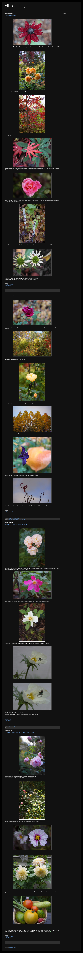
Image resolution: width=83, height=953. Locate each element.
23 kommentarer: (16, 518)
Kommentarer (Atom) (12, 947)
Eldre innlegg (57, 945)
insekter (9, 727)
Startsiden (32, 945)
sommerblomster (14, 727)
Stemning (16, 519)
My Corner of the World (9, 284)
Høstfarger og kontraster (12, 296)
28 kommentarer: (16, 726)
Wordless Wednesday (9, 512)
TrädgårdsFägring (8, 285)
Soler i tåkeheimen (10, 15)
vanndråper (23, 519)
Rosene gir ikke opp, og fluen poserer (16, 524)
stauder (14, 519)
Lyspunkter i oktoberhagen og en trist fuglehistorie (19, 732)
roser (11, 519)
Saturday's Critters (8, 719)
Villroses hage (16, 6)
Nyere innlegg (7, 945)
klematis (9, 519)
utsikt (20, 519)
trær (18, 519)
